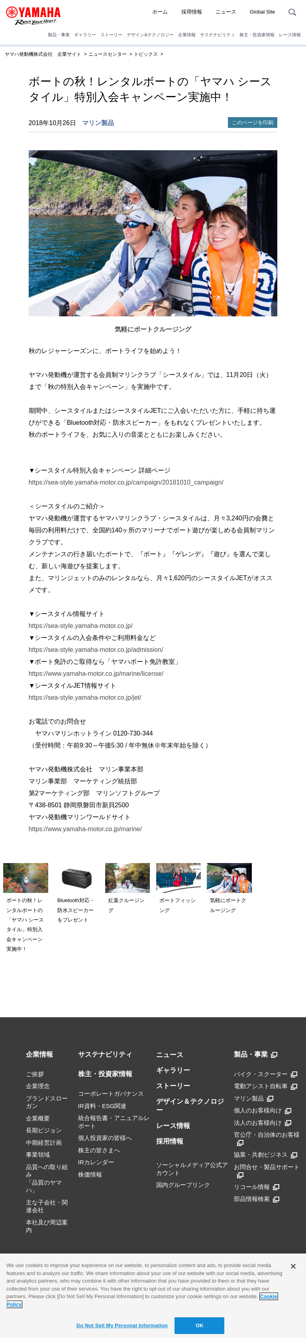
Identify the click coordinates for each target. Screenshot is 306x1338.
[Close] (293, 1266)
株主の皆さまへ (99, 1150)
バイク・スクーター (265, 1074)
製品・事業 (59, 34)
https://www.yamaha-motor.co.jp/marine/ (85, 829)
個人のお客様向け (262, 1110)
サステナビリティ (217, 34)
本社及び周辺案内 (47, 1226)
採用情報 (191, 12)
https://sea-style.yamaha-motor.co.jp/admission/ (96, 649)
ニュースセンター (107, 54)
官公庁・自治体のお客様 (267, 1138)
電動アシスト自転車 (265, 1086)
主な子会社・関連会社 (47, 1206)
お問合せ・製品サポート (267, 1170)
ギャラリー (85, 34)
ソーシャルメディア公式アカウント (192, 1168)
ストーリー (111, 34)
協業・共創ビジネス (265, 1154)
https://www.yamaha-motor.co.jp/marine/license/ (96, 673)
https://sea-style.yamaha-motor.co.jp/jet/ (85, 697)
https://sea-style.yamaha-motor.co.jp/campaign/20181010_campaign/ (126, 482)
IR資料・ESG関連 (102, 1106)
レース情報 (290, 34)
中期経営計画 (44, 1142)
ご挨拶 (35, 1074)
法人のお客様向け (262, 1122)
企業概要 (38, 1118)
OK (200, 1325)
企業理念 (38, 1086)
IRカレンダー (96, 1162)
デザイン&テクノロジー (150, 34)
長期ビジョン (44, 1130)
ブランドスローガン (47, 1102)
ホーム (160, 12)
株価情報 (90, 1174)
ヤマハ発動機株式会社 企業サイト (43, 54)
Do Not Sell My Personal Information (122, 1325)
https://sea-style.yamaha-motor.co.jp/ (81, 625)
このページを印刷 (252, 123)
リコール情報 (256, 1187)
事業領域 (38, 1154)
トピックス (146, 54)
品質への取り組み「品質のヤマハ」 (47, 1178)
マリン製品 (98, 123)
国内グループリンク (183, 1184)
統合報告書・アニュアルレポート (114, 1121)
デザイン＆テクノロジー (190, 1106)
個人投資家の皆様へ (105, 1137)
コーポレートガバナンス (111, 1093)
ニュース (226, 12)
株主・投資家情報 (257, 34)
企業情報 (187, 34)
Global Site (262, 12)
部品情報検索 (256, 1199)
